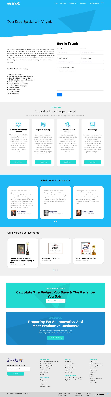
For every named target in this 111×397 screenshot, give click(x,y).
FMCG (91, 376)
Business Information (96, 363)
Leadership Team (70, 363)
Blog (41, 380)
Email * (83, 49)
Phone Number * (62, 58)
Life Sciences (94, 368)
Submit (15, 373)
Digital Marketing (45, 363)
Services (63, 3)
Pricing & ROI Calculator (55, 301)
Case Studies (44, 382)
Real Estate (93, 382)
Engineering (93, 370)
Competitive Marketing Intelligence (75, 377)
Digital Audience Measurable (73, 380)
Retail (91, 374)
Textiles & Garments (96, 378)
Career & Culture (70, 368)
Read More (18, 162)
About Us (68, 361)
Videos (42, 384)
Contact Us (68, 372)
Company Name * (87, 58)
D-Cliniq (42, 374)
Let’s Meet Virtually (55, 338)
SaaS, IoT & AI (94, 361)
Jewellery (92, 380)
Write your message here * (66, 67)
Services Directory (45, 386)
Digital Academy (70, 370)
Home (56, 3)
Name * (59, 49)
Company (83, 3)
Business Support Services (48, 365)
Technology (43, 370)
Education (93, 372)
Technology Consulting (96, 365)
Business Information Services (49, 361)
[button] (54, 221)
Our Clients (68, 365)
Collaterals (72, 3)
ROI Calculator (94, 3)
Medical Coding (45, 368)
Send (59, 95)
